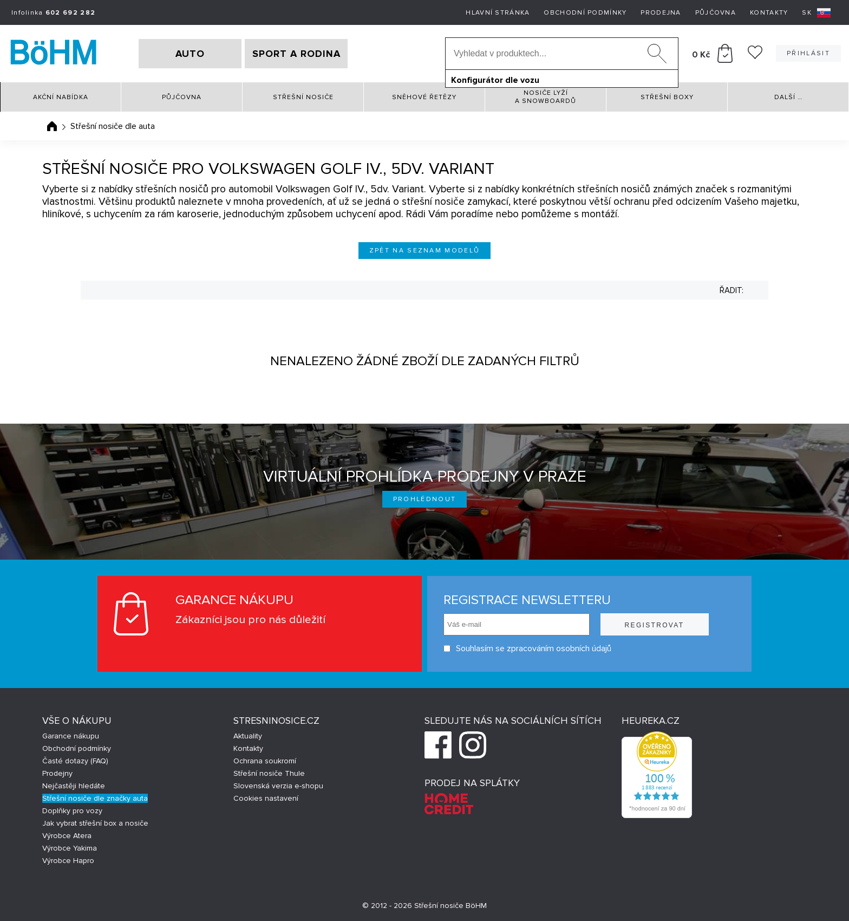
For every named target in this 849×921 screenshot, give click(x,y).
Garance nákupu (70, 736)
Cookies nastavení (265, 798)
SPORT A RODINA (296, 54)
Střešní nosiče (303, 97)
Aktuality (247, 736)
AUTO (190, 54)
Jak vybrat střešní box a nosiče (95, 823)
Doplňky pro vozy (72, 810)
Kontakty (769, 13)
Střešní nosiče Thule (269, 773)
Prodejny (57, 773)
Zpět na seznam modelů (424, 251)
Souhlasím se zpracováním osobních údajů (527, 648)
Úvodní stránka (52, 126)
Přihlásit (808, 53)
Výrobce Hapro (68, 860)
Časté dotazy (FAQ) (75, 761)
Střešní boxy (667, 97)
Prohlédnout (424, 499)
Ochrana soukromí (264, 761)
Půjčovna (715, 13)
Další (788, 97)
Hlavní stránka (498, 13)
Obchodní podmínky (585, 13)
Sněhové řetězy (424, 97)
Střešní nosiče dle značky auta (95, 798)
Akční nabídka (60, 97)
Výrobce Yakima (69, 848)
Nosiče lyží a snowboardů (545, 97)
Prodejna (661, 13)
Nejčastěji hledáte (73, 785)
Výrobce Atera (67, 835)
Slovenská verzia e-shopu (278, 785)
